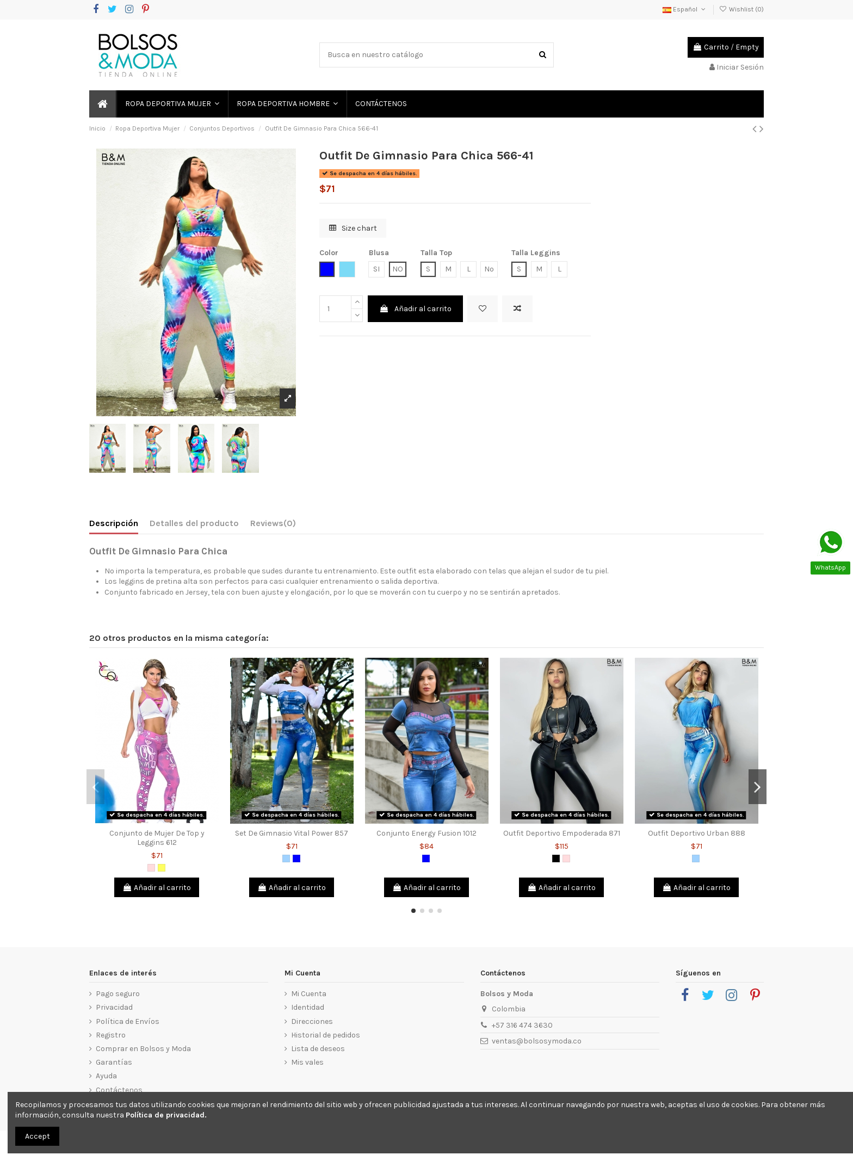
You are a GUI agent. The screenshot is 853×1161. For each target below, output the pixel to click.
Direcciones (312, 1021)
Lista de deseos (318, 1048)
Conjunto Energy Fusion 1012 (426, 833)
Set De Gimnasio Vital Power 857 (291, 833)
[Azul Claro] (286, 858)
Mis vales (307, 1062)
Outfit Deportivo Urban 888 (696, 833)
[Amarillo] (161, 868)
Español (685, 9)
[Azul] (296, 858)
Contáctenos (119, 1090)
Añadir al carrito (415, 308)
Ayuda (106, 1075)
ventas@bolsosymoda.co (537, 1041)
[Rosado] (151, 868)
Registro (111, 1035)
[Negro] (556, 858)
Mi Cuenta (308, 993)
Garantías (114, 1062)
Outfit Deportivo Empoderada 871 (561, 833)
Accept (37, 1136)
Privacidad (114, 1007)
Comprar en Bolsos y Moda (143, 1048)
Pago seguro (118, 993)
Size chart (353, 228)
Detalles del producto (194, 523)
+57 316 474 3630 (522, 1025)
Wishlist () (741, 9)
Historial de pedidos (325, 1035)
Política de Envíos (127, 1021)
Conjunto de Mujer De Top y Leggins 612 (157, 838)
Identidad (307, 1007)
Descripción (113, 523)
